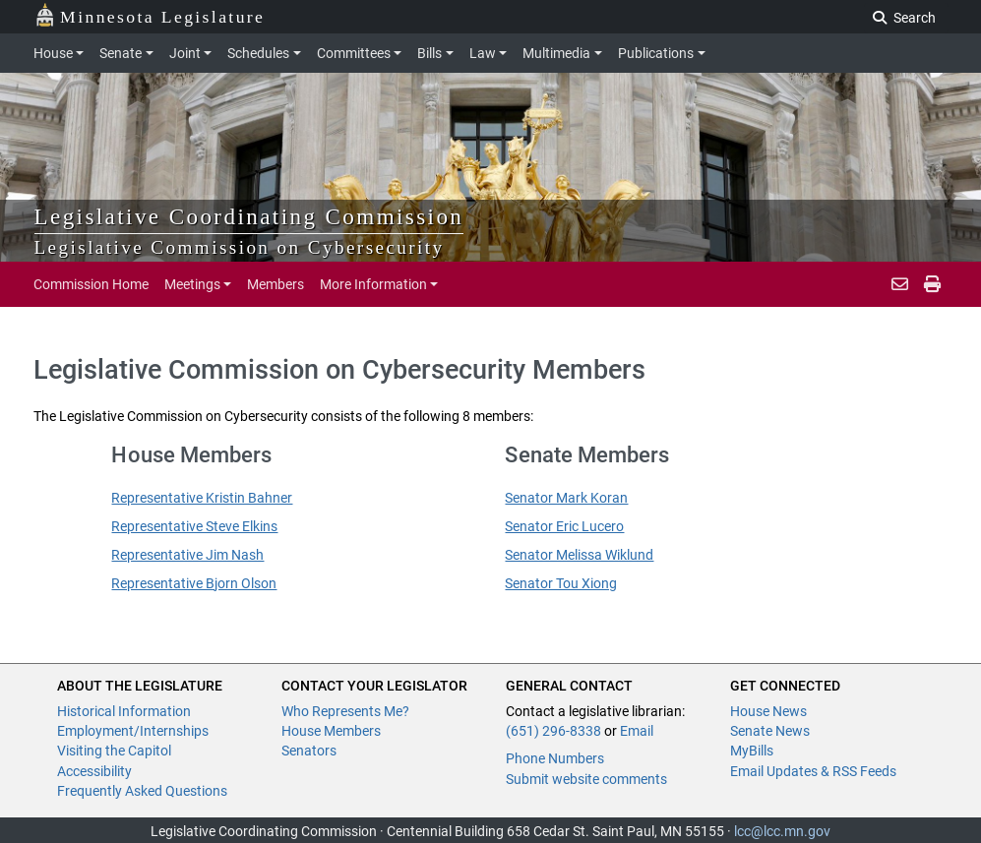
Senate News (770, 731)
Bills (429, 53)
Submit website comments (586, 779)
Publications (656, 53)
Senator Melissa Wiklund (579, 555)
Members (275, 284)
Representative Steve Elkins (194, 526)
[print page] (932, 284)
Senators (309, 750)
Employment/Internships (133, 731)
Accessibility (94, 771)
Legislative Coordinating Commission (249, 216)
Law (482, 53)
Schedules (258, 53)
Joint (185, 53)
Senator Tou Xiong (561, 583)
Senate (120, 53)
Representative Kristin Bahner (201, 498)
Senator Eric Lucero (564, 526)
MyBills (751, 750)
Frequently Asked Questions (142, 791)
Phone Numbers (555, 758)
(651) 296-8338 (553, 731)
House (53, 53)
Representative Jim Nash (187, 555)
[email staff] (900, 284)
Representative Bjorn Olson (193, 583)
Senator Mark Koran (566, 498)
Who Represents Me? (345, 711)
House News (768, 711)
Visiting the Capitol (114, 750)
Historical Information (124, 711)
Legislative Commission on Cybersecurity (239, 247)
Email (636, 731)
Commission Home (91, 284)
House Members (331, 731)
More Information (373, 284)
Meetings (192, 284)
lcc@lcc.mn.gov (782, 831)
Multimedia (556, 53)
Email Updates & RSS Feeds (813, 771)
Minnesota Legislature (150, 15)
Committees (354, 53)
